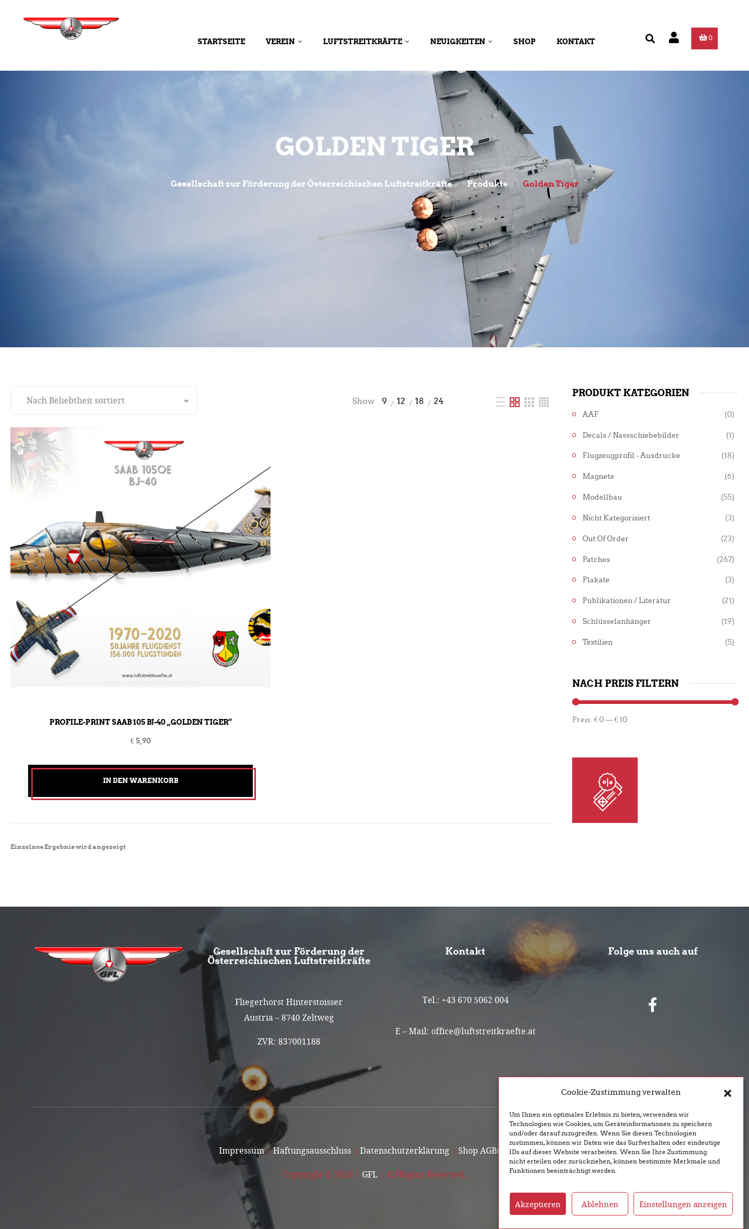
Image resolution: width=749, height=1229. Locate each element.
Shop (524, 41)
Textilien (598, 642)
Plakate (596, 580)
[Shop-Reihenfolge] (103, 400)
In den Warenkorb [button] (140, 780)
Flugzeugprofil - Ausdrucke (631, 455)
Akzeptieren (538, 1204)
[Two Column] (516, 401)
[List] (501, 401)
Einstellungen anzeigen (683, 1204)
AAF (591, 414)
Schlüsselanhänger (617, 621)
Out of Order (606, 538)
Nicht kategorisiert (616, 518)
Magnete (598, 476)
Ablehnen (600, 1204)
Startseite (221, 41)
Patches (596, 559)
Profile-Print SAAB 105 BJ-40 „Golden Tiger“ (140, 722)
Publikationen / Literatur (627, 600)
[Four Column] (544, 401)
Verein (284, 41)
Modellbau (602, 497)
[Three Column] (530, 401)
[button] (727, 1092)
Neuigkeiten (461, 41)
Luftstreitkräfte (366, 41)
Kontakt (576, 41)
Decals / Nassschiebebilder (631, 435)
